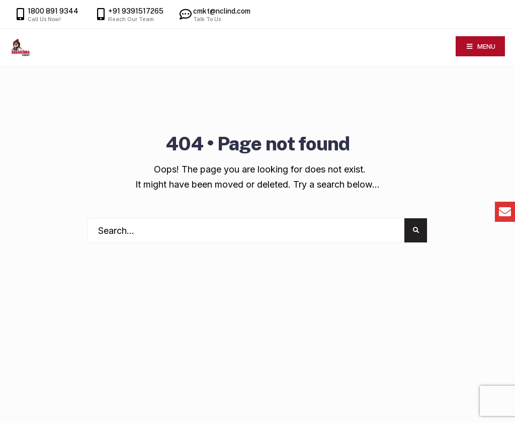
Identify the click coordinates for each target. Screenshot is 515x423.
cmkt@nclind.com (214, 14)
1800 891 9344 (45, 14)
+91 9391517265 (128, 14)
